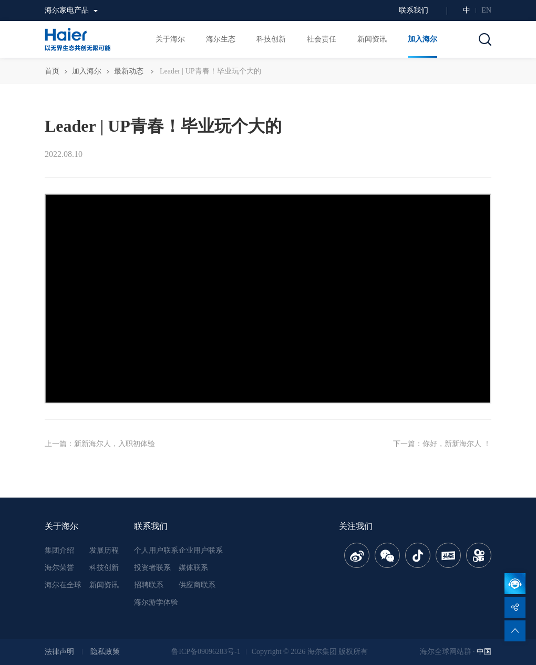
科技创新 (104, 568)
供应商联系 (197, 585)
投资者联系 (152, 568)
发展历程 (104, 550)
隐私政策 (105, 652)
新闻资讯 (104, 585)
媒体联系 (193, 568)
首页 (52, 71)
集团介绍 (59, 550)
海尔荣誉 (59, 568)
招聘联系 (148, 585)
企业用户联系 (201, 550)
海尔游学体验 (156, 602)
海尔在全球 (63, 585)
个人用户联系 (156, 550)
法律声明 (59, 652)
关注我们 (356, 526)
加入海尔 (86, 71)
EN (486, 10)
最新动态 (128, 71)
